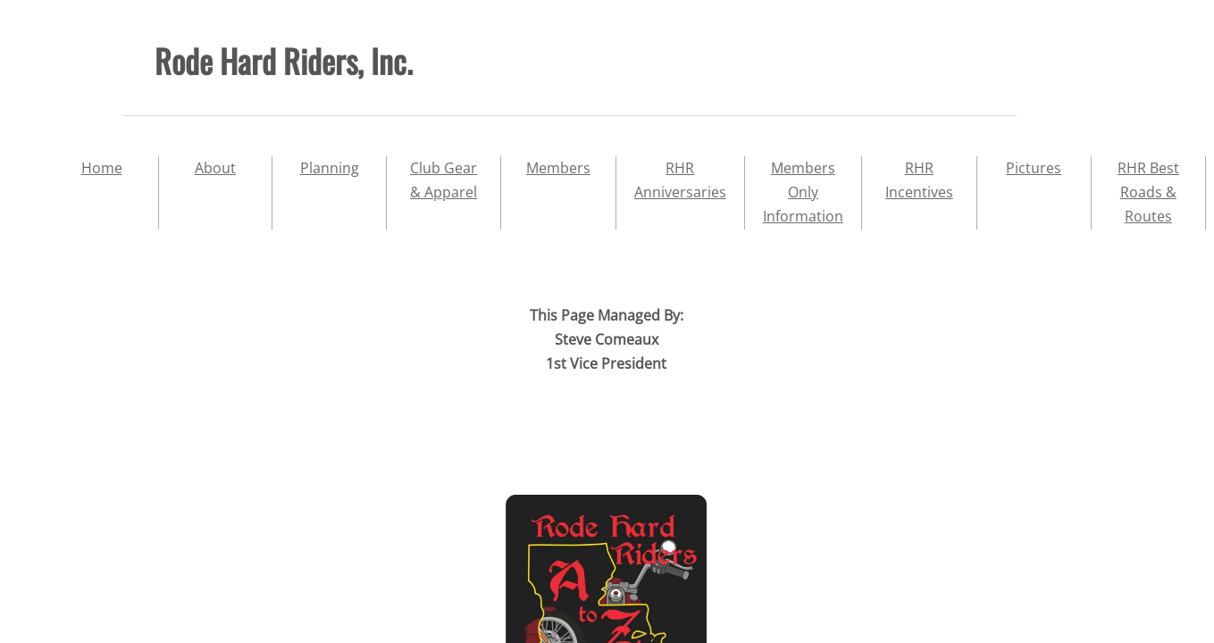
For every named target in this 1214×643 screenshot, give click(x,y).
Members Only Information (803, 192)
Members (558, 168)
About (215, 168)
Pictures (1033, 168)
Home (101, 168)
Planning (329, 168)
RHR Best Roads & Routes (1148, 192)
